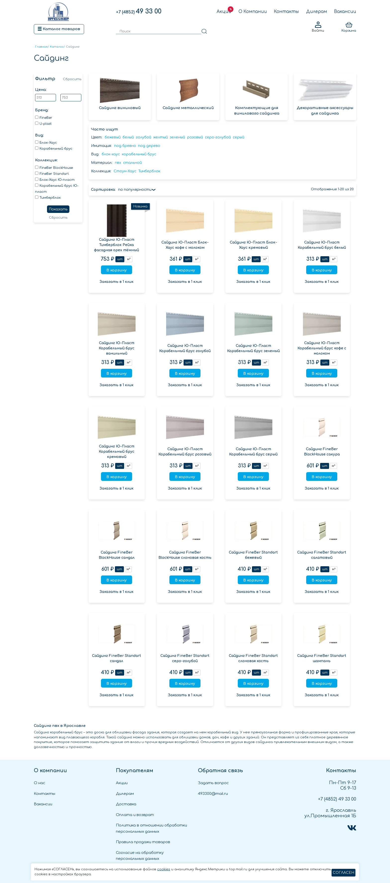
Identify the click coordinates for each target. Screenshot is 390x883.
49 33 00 (138, 11)
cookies (163, 869)
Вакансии (345, 11)
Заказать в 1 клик (116, 282)
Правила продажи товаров (143, 842)
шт (120, 259)
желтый (160, 137)
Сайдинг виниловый (120, 94)
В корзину (116, 270)
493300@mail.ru (213, 794)
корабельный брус (139, 154)
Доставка (126, 804)
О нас (39, 783)
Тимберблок (149, 171)
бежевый (113, 137)
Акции (224, 11)
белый (128, 137)
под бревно (125, 146)
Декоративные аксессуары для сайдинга (325, 97)
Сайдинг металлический (188, 94)
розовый (195, 137)
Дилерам (316, 11)
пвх (118, 163)
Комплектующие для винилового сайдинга (257, 97)
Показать (58, 209)
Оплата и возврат (135, 815)
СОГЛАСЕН (343, 873)
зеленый (177, 137)
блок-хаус (111, 154)
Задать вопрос (213, 783)
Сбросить (72, 79)
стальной (132, 163)
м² (129, 259)
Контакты (286, 11)
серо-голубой (218, 137)
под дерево (149, 146)
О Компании (253, 11)
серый (238, 137)
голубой (143, 137)
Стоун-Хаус (125, 171)
